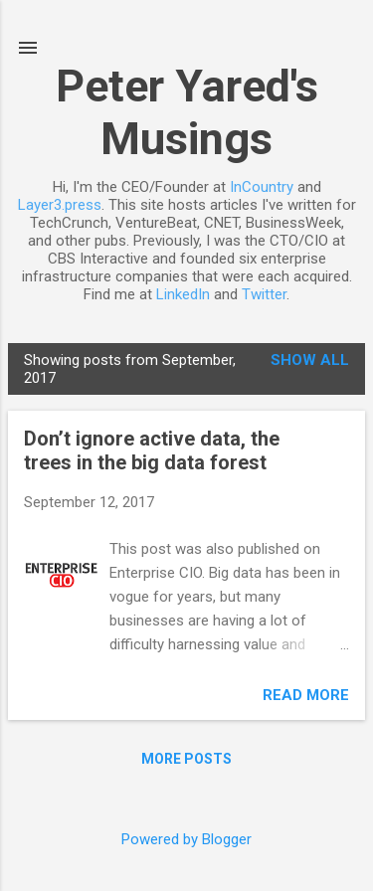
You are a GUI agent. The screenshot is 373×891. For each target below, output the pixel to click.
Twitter (264, 294)
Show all (310, 360)
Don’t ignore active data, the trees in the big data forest (152, 450)
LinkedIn (183, 294)
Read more (306, 695)
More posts (186, 759)
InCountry (261, 187)
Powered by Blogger (186, 839)
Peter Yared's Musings (187, 112)
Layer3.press (59, 205)
